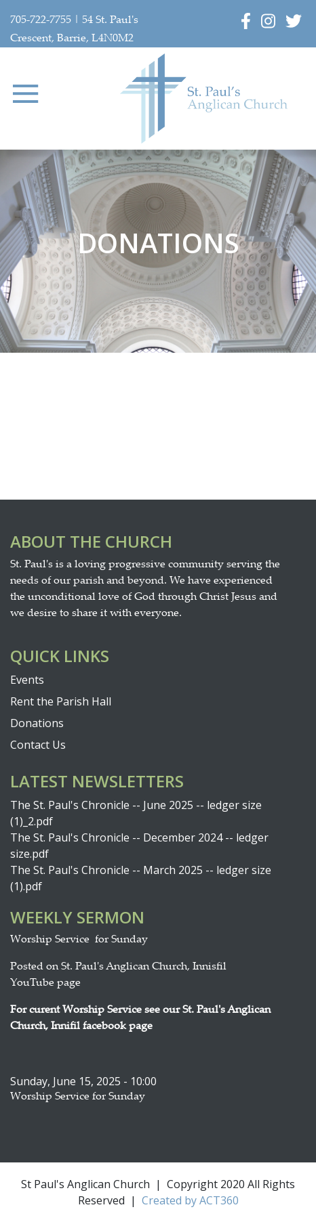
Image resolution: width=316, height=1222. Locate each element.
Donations (37, 723)
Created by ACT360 (190, 1200)
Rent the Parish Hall (60, 701)
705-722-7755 (40, 20)
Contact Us (38, 744)
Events (27, 679)
